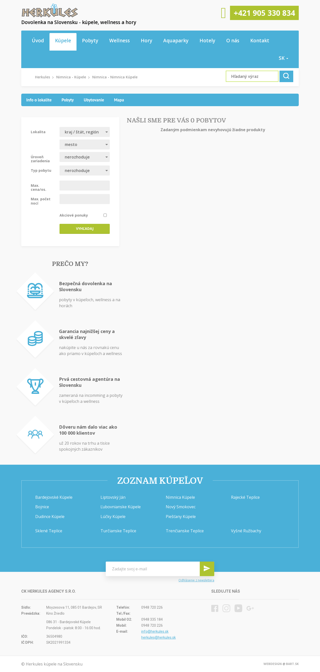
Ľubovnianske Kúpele (120, 507)
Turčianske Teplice (118, 531)
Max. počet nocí (40, 201)
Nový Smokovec (181, 507)
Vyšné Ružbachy (246, 531)
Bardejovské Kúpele (53, 497)
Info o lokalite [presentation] (39, 100)
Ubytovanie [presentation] (94, 100)
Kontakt (259, 40)
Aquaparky (175, 40)
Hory (146, 40)
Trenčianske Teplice (185, 531)
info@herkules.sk (154, 631)
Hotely (207, 40)
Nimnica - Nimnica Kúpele (115, 77)
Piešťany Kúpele (181, 516)
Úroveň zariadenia (40, 158)
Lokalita (38, 131)
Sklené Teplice (48, 531)
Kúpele (63, 40)
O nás (232, 40)
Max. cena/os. (38, 187)
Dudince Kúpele (49, 516)
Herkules (42, 77)
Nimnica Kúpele (180, 497)
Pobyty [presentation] (68, 100)
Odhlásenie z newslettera (196, 580)
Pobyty (90, 40)
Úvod (38, 40)
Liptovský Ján (113, 497)
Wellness (119, 40)
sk (283, 58)
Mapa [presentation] (119, 100)
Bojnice (42, 507)
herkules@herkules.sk (158, 637)
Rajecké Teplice (245, 497)
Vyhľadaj (85, 228)
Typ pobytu (41, 170)
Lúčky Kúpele (113, 516)
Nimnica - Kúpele (71, 77)
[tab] (38, 100)
